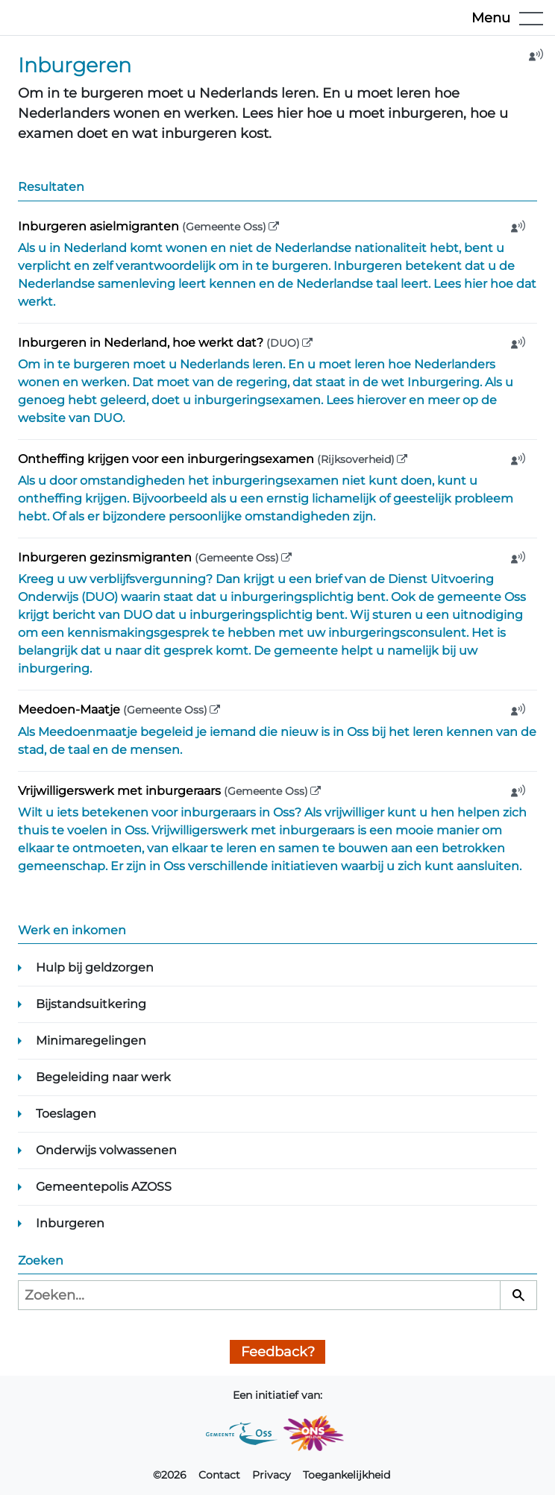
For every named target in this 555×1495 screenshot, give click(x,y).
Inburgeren (70, 1223)
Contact (219, 1475)
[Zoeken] (518, 1295)
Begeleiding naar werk (103, 1077)
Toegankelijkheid (346, 1475)
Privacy (271, 1475)
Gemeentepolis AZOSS (104, 1187)
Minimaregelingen (91, 1040)
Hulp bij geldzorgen (95, 967)
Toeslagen (66, 1114)
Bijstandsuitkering (91, 1004)
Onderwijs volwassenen (106, 1150)
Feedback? (278, 1352)
